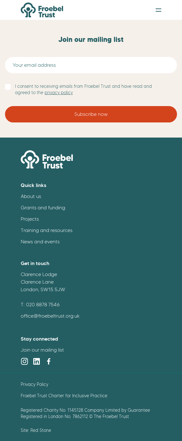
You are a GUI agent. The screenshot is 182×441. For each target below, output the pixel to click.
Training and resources (46, 230)
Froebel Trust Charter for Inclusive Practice (64, 396)
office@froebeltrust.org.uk (50, 316)
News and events (40, 242)
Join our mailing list (42, 350)
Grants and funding (43, 208)
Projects (30, 219)
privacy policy (59, 92)
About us (31, 196)
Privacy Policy (34, 384)
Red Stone (40, 430)
